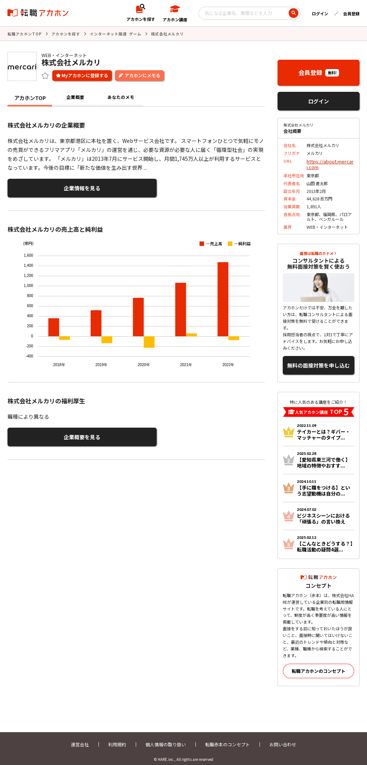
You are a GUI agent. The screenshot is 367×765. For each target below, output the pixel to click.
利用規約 (117, 738)
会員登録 (351, 13)
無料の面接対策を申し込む (318, 360)
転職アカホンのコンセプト (318, 664)
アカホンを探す (65, 33)
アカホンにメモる (142, 74)
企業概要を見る (44, 433)
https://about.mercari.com (329, 162)
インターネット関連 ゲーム (115, 33)
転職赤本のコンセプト (227, 738)
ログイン (320, 13)
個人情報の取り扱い (165, 738)
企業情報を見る (44, 186)
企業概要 (75, 97)
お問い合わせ (282, 738)
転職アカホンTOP (24, 33)
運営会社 (80, 738)
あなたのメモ (121, 97)
